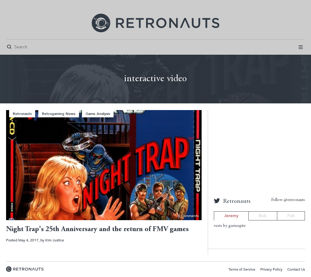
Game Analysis (98, 113)
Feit (291, 216)
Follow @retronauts (288, 200)
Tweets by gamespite (228, 226)
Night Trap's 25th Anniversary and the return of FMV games (97, 229)
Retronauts (22, 113)
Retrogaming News (58, 113)
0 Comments (188, 215)
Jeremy (231, 216)
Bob (263, 216)
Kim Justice (54, 240)
